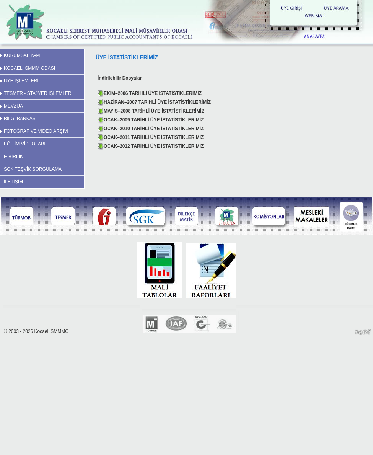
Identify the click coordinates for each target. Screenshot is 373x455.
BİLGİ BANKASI (20, 118)
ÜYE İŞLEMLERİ (21, 80)
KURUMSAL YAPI (22, 55)
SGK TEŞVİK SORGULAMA (33, 169)
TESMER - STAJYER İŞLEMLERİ (38, 93)
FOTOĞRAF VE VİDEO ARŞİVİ (36, 131)
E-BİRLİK (13, 156)
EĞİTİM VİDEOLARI (25, 144)
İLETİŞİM (13, 181)
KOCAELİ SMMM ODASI (29, 68)
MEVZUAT (14, 106)
